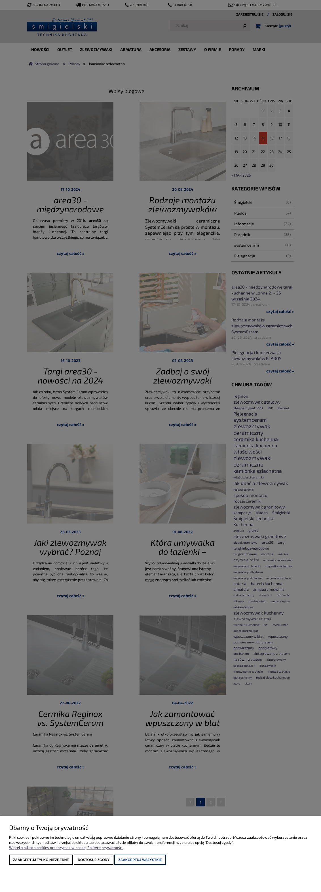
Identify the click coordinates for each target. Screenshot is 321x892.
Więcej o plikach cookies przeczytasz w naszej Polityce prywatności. (66, 847)
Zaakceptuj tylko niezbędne (41, 860)
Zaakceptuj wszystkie (140, 860)
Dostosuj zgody (93, 860)
